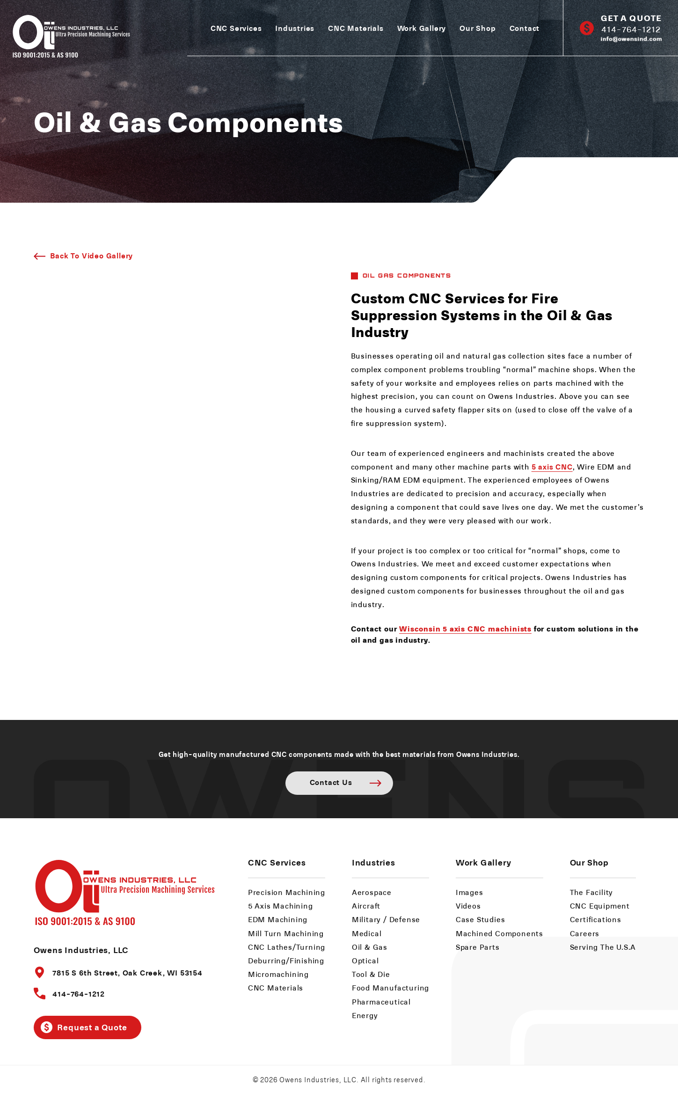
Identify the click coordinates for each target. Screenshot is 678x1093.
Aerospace (372, 892)
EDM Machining (277, 919)
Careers (585, 933)
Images (469, 892)
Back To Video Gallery (91, 255)
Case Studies (480, 919)
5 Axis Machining (280, 905)
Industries (294, 27)
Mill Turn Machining (286, 933)
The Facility (591, 892)
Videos (468, 905)
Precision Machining (286, 892)
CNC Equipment (600, 905)
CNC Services (236, 27)
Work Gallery (421, 27)
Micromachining (278, 973)
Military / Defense (386, 919)
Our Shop (477, 27)
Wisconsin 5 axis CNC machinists (465, 628)
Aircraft (366, 905)
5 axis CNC (552, 466)
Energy (365, 1015)
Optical (365, 960)
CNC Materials (355, 27)
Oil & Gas (369, 946)
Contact (525, 27)
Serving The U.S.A (603, 946)
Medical (367, 933)
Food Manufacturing (390, 987)
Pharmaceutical (381, 1001)
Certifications (595, 919)
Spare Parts (478, 946)
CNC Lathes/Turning (286, 946)
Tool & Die (371, 973)
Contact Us (331, 782)
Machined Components (499, 933)
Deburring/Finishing (286, 960)
